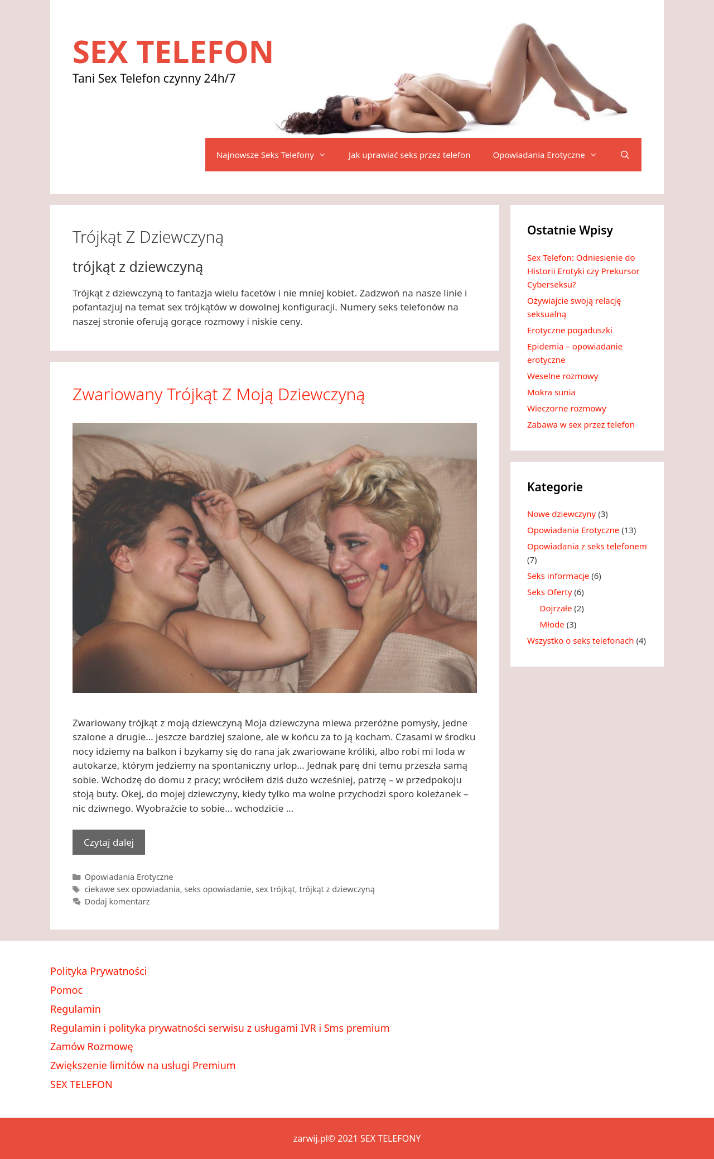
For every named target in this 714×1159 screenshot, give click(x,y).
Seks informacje (558, 575)
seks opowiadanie (217, 889)
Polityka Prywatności (98, 971)
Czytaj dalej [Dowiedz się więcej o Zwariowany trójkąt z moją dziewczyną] (109, 842)
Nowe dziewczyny (561, 513)
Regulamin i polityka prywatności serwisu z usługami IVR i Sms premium (219, 1028)
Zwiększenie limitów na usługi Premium (143, 1065)
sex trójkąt (275, 889)
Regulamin (75, 1009)
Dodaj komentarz (117, 901)
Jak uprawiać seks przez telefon (410, 154)
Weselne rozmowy (562, 375)
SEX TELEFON (173, 51)
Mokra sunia (551, 391)
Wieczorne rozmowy (566, 408)
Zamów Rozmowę (91, 1046)
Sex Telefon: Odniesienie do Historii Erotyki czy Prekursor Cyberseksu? (583, 271)
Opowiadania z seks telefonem (587, 546)
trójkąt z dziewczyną (336, 889)
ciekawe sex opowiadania (132, 889)
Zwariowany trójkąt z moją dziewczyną (219, 393)
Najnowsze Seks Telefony (276, 154)
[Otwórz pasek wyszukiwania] (625, 154)
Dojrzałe (556, 608)
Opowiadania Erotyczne (550, 154)
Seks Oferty (549, 591)
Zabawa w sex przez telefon (581, 424)
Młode (552, 624)
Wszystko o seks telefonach (580, 640)
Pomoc (66, 990)
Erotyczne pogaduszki (569, 330)
